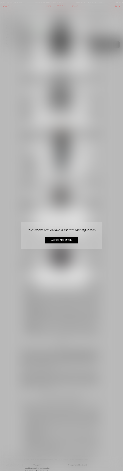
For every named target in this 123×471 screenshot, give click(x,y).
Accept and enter (61, 240)
